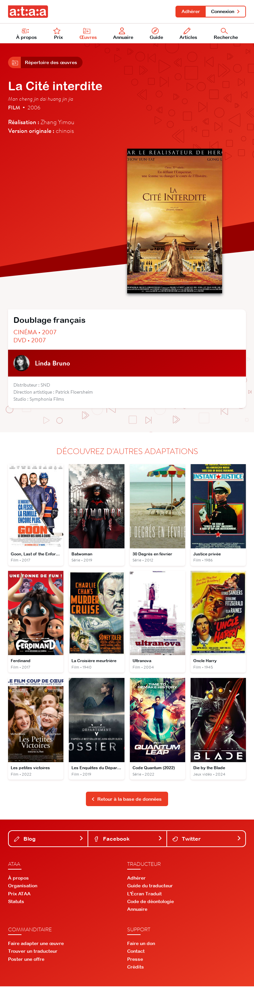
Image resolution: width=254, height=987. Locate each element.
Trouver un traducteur (32, 951)
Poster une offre (26, 960)
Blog (49, 839)
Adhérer (190, 11)
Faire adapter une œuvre (36, 944)
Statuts (16, 902)
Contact (136, 951)
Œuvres (88, 34)
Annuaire (123, 34)
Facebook (128, 839)
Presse (135, 960)
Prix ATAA (19, 894)
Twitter (206, 839)
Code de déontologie (150, 902)
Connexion (225, 11)
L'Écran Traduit (144, 894)
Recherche (226, 34)
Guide (156, 34)
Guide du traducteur (150, 886)
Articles (188, 34)
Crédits (135, 967)
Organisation (22, 886)
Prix (58, 34)
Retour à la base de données (126, 799)
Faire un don (141, 944)
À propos (26, 34)
